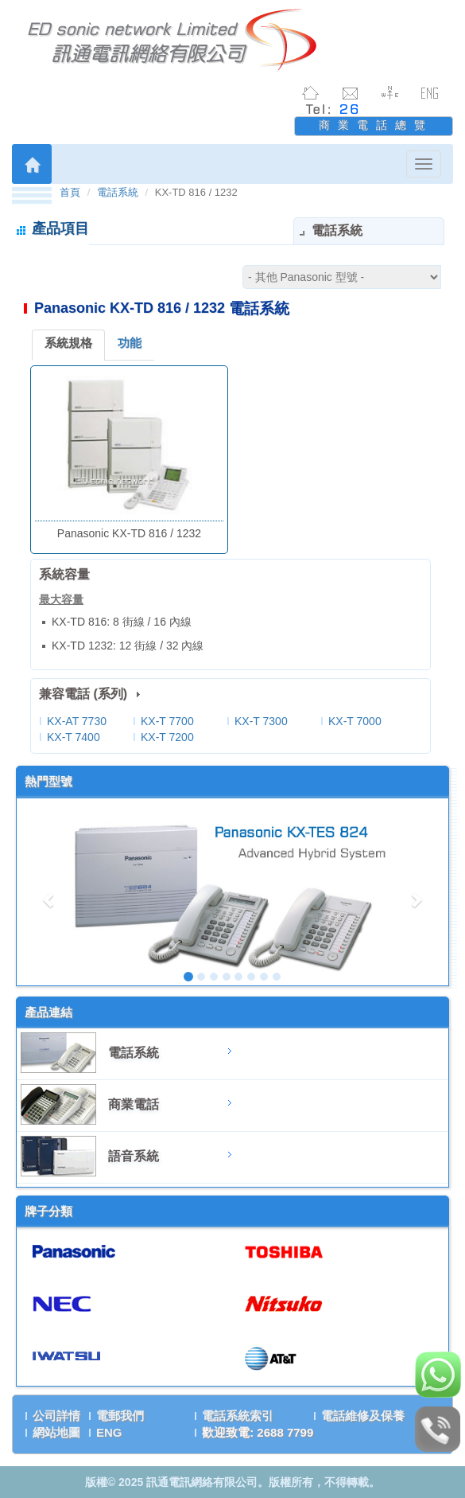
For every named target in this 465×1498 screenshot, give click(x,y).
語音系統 (133, 1156)
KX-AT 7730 (77, 721)
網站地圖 (56, 1432)
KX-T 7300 (261, 721)
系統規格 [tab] (68, 342)
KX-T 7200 (167, 737)
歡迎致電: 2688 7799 (257, 1432)
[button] (49, 891)
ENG (109, 1432)
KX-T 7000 (355, 721)
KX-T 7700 (167, 721)
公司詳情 (56, 1415)
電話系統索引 (237, 1415)
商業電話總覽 (376, 125)
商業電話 (133, 1104)
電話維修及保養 (363, 1415)
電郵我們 (120, 1415)
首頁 (70, 192)
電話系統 (117, 192)
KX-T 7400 (73, 737)
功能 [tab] (129, 342)
